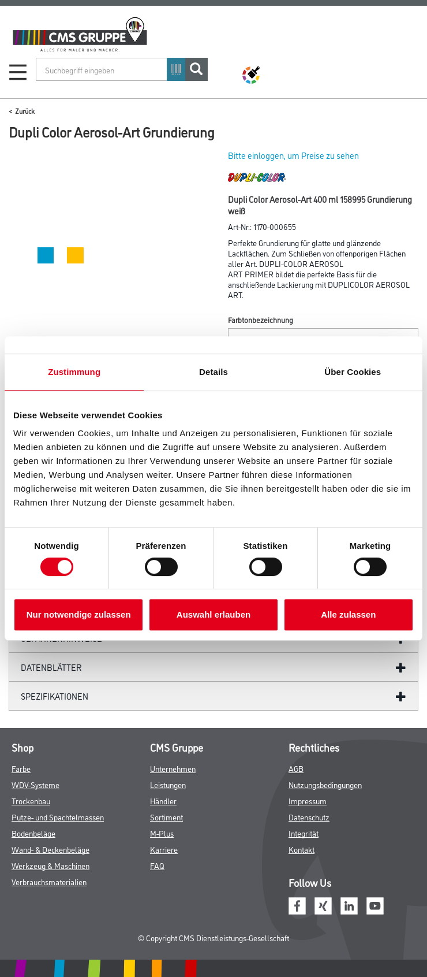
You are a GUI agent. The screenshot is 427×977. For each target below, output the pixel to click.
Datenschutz (309, 816)
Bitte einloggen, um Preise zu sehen (293, 155)
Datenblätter (51, 667)
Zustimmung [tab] (74, 372)
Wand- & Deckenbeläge (50, 849)
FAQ (157, 865)
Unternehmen (173, 768)
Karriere (164, 849)
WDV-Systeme (35, 784)
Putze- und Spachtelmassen (58, 816)
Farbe (21, 768)
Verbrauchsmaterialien (49, 881)
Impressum (308, 800)
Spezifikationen (54, 696)
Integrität (304, 832)
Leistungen (168, 784)
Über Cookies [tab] (352, 372)
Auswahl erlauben (213, 614)
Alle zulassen (348, 614)
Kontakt (301, 849)
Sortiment (166, 816)
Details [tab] (213, 372)
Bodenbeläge (33, 832)
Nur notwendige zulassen (79, 614)
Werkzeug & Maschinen (50, 865)
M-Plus (162, 832)
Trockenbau (31, 800)
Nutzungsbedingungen (325, 784)
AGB (296, 768)
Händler (163, 800)
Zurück (25, 111)
